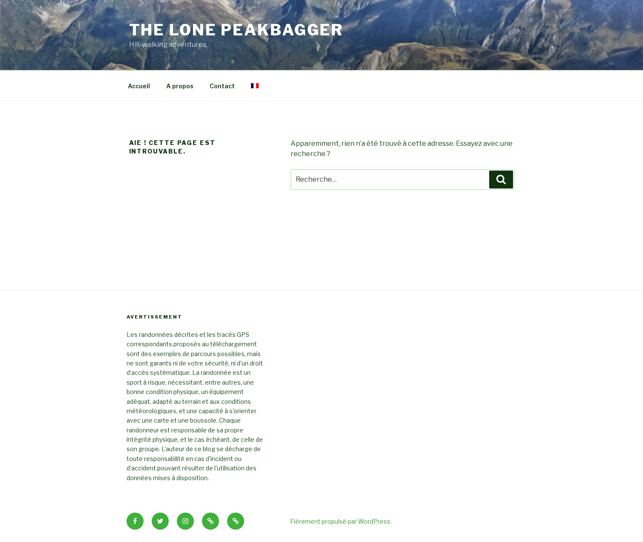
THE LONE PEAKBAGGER (236, 29)
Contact (222, 86)
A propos (179, 86)
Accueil (139, 86)
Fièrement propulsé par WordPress (340, 521)
